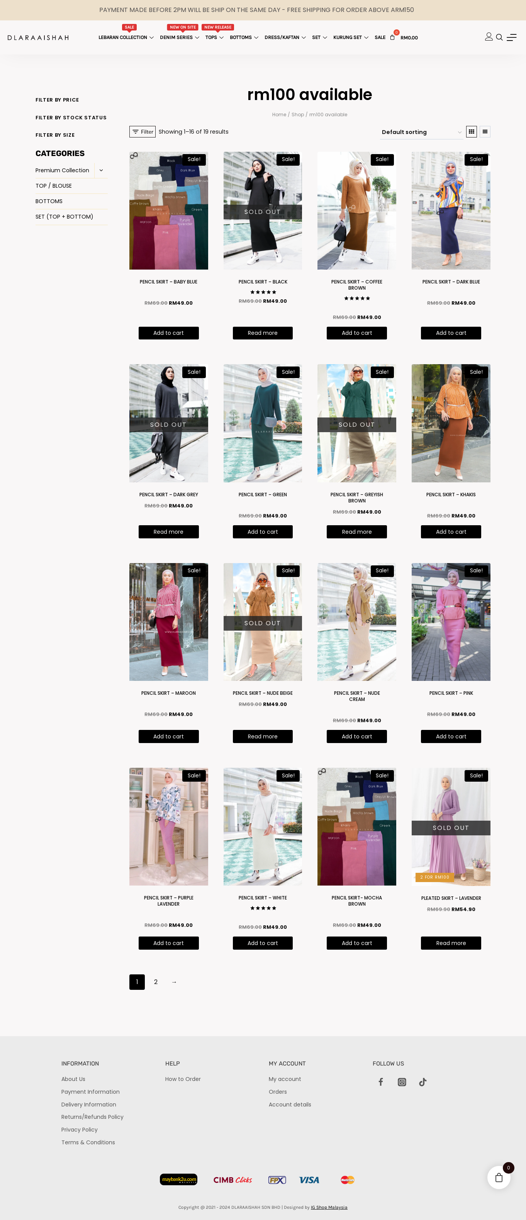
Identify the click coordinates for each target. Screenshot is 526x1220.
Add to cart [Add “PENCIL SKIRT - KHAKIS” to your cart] (451, 532)
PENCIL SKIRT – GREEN (263, 494)
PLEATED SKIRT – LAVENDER (451, 898)
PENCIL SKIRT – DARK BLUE (451, 281)
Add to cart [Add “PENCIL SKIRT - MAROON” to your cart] (168, 736)
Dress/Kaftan (286, 37)
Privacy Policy (79, 1129)
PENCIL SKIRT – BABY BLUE (168, 281)
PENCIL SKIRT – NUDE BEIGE (263, 693)
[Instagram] (402, 1082)
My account (285, 1079)
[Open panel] (142, 131)
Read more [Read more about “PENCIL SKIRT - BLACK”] (263, 333)
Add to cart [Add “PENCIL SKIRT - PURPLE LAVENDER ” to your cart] (168, 943)
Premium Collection (62, 170)
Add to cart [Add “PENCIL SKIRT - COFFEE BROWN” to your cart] (357, 333)
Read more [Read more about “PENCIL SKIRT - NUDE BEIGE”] (263, 736)
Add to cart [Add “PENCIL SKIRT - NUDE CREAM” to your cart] (357, 736)
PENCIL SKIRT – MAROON (168, 693)
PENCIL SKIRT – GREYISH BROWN (357, 497)
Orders (278, 1092)
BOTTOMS (49, 201)
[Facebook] (381, 1082)
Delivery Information (88, 1104)
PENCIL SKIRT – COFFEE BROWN (356, 284)
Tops (217, 32)
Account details (290, 1104)
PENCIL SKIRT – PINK (451, 693)
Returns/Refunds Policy (92, 1117)
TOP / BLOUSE (54, 186)
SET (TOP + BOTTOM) (64, 217)
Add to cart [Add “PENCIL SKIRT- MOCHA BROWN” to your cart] (357, 943)
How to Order (183, 1079)
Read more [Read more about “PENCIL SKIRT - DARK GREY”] (168, 532)
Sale (380, 37)
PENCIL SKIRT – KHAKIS (451, 494)
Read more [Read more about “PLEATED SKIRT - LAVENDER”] (451, 943)
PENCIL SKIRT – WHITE (263, 897)
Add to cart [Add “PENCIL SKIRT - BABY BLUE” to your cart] (168, 333)
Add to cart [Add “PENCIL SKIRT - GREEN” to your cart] (263, 532)
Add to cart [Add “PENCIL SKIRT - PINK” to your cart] (451, 736)
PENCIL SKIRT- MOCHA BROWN (357, 900)
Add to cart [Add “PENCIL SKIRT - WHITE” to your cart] (263, 943)
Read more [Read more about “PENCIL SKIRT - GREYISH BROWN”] (357, 532)
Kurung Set (351, 37)
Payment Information (90, 1092)
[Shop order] (421, 132)
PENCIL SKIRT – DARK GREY (168, 494)
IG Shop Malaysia (329, 1207)
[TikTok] (422, 1082)
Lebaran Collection (127, 32)
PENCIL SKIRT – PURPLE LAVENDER (168, 900)
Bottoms (245, 37)
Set (320, 37)
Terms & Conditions (88, 1142)
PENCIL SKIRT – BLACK (263, 281)
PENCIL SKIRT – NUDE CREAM (357, 696)
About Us (73, 1079)
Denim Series (180, 32)
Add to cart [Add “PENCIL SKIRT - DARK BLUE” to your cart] (451, 333)
